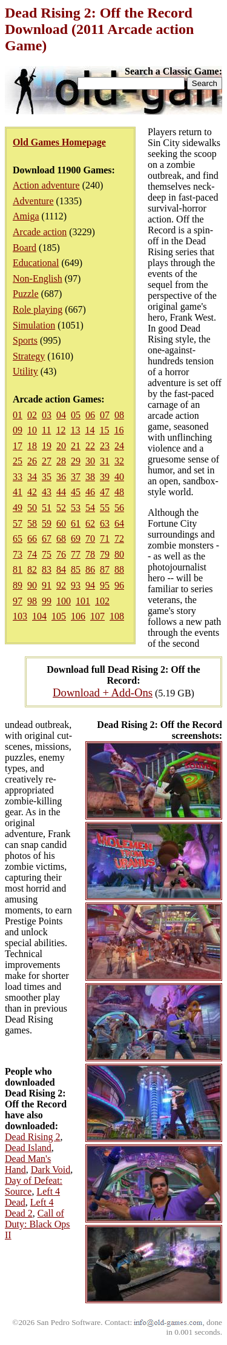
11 (46, 430)
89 (17, 585)
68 (61, 538)
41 (17, 492)
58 (32, 523)
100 (63, 601)
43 (46, 492)
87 (105, 569)
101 (83, 601)
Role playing (37, 309)
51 (46, 507)
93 (76, 585)
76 (61, 554)
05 (76, 415)
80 (119, 554)
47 (105, 492)
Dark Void (51, 1169)
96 (119, 585)
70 (90, 538)
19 (46, 446)
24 (119, 446)
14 (89, 430)
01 (17, 415)
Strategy (29, 356)
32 (119, 461)
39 (105, 477)
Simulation (34, 325)
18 (32, 446)
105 (58, 616)
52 (61, 507)
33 (17, 477)
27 (46, 461)
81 (17, 569)
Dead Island (28, 1148)
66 (32, 538)
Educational (36, 263)
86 (90, 569)
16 (118, 430)
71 (105, 538)
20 (61, 446)
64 (119, 523)
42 (32, 492)
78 (90, 554)
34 (32, 477)
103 (20, 616)
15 (104, 430)
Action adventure (46, 185)
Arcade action (40, 232)
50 (32, 507)
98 (32, 601)
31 (105, 461)
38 (90, 477)
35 (46, 477)
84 (61, 569)
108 (117, 616)
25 (17, 461)
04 (61, 415)
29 (76, 461)
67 (46, 538)
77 (76, 554)
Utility (25, 371)
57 (17, 523)
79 (105, 554)
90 (32, 585)
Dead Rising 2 (33, 1137)
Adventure (33, 201)
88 (119, 569)
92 (61, 585)
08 (119, 415)
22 (90, 446)
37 (76, 477)
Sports (25, 340)
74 (32, 554)
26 (32, 461)
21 (76, 446)
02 (32, 415)
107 (97, 616)
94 (90, 585)
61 (76, 523)
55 (105, 507)
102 (102, 601)
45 (76, 492)
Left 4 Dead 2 (29, 1207)
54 (90, 507)
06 (90, 415)
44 (61, 492)
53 (76, 507)
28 (61, 461)
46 (90, 492)
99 (46, 601)
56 (119, 507)
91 (46, 585)
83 (46, 569)
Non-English (37, 278)
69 (76, 538)
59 (46, 523)
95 (105, 585)
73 (17, 554)
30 (90, 461)
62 (90, 523)
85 (76, 569)
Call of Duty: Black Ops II (37, 1224)
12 (60, 430)
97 (17, 601)
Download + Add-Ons (103, 692)
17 (17, 446)
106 (78, 616)
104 (39, 616)
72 (119, 538)
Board (24, 247)
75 (46, 554)
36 (61, 477)
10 (32, 430)
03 (46, 415)
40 (119, 477)
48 (119, 492)
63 (105, 523)
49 (17, 507)
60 (61, 523)
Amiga (26, 216)
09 (17, 430)
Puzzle (26, 294)
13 (75, 430)
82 (32, 569)
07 (105, 415)
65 (17, 538)
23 (105, 446)
